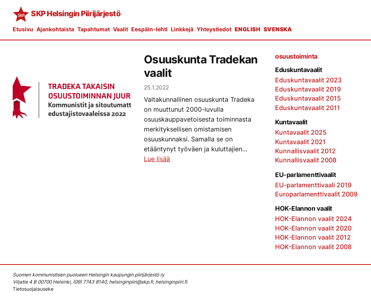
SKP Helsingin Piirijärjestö (75, 13)
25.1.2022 (156, 87)
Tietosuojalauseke (33, 289)
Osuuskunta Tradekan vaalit (201, 66)
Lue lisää (157, 159)
